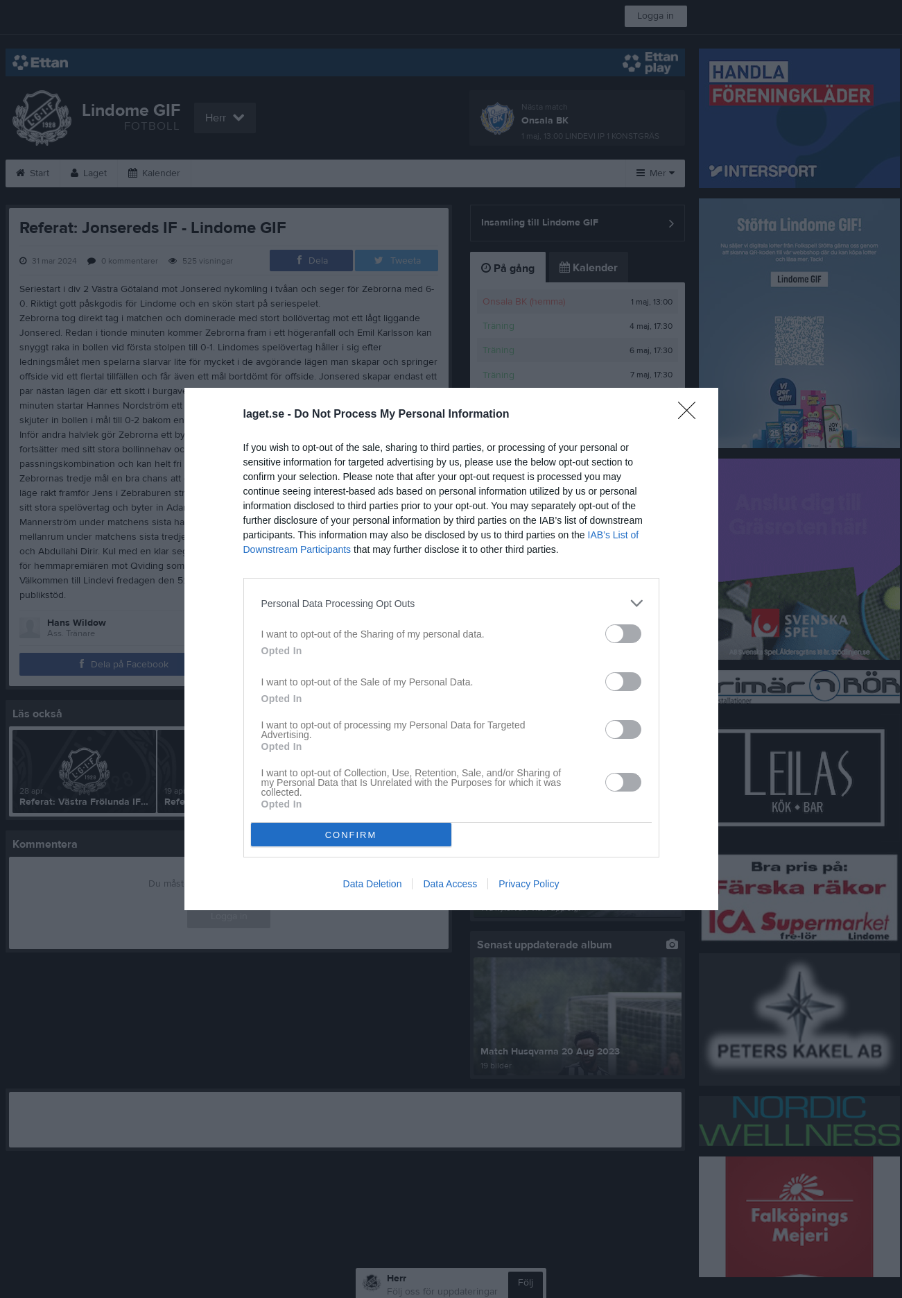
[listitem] (451, 603)
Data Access (450, 883)
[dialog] (451, 649)
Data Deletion (372, 883)
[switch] (623, 633)
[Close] (691, 415)
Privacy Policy (528, 883)
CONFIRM (351, 835)
